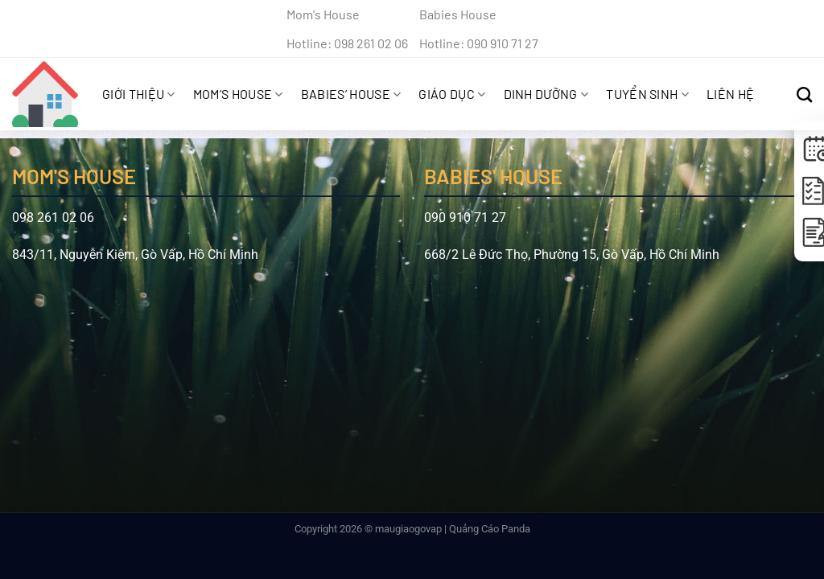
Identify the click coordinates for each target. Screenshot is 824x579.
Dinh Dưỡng (546, 94)
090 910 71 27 (465, 217)
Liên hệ (730, 93)
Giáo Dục (451, 94)
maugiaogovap (408, 529)
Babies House (457, 14)
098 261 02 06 (53, 217)
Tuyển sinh (647, 94)
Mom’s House (238, 94)
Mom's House (323, 14)
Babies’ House (351, 94)
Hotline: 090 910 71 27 (478, 43)
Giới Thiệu (138, 94)
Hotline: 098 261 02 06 (347, 43)
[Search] (804, 94)
